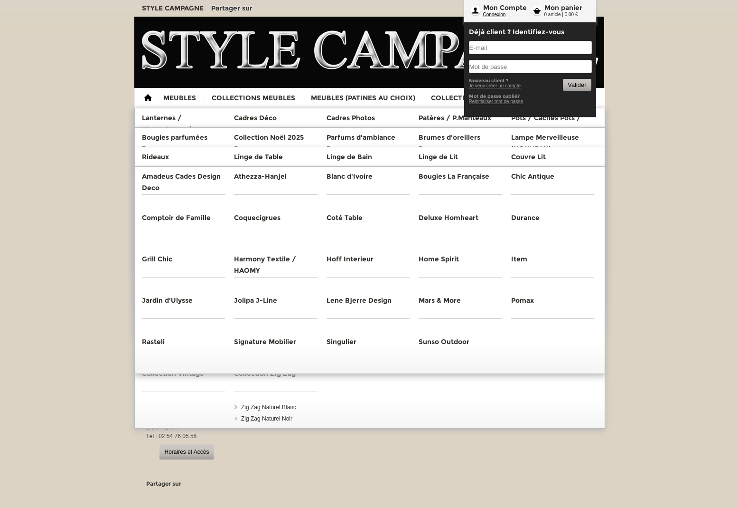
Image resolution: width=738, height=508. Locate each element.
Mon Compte (505, 7)
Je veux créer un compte (495, 85)
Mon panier (563, 7)
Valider (577, 84)
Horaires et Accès (186, 452)
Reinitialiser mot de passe (496, 101)
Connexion (494, 14)
